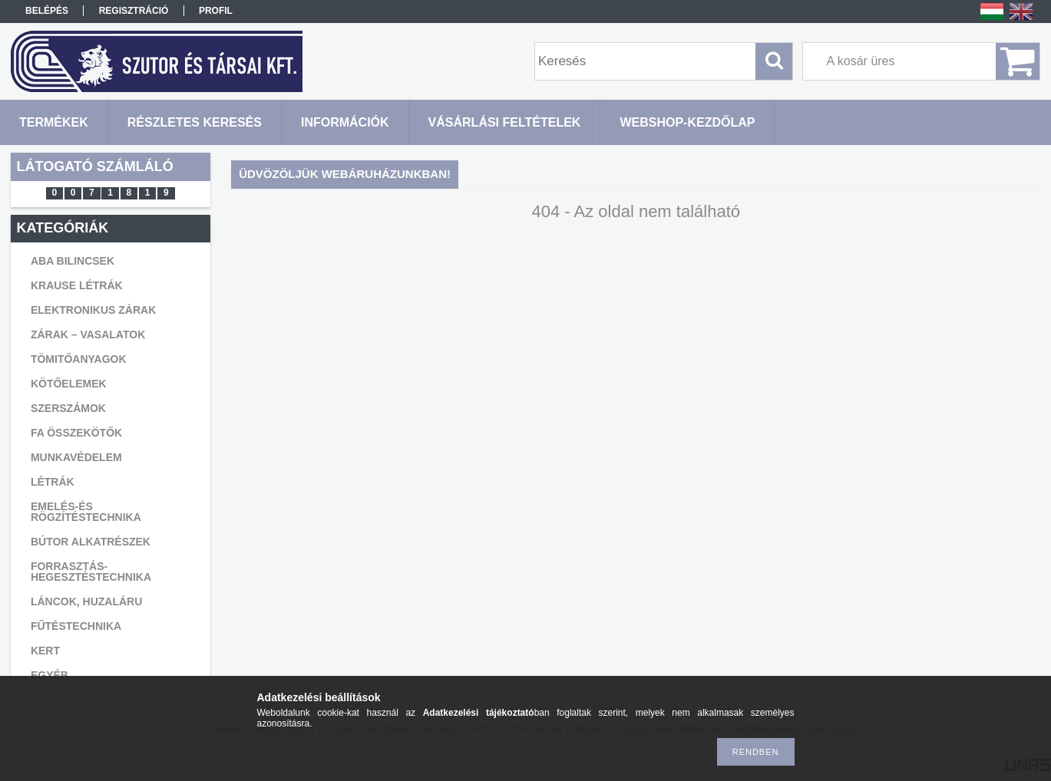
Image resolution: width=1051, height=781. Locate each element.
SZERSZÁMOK (68, 408)
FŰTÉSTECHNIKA (76, 626)
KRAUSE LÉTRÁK (77, 285)
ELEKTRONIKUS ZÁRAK (93, 310)
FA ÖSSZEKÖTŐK (76, 433)
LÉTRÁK (52, 482)
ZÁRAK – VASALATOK (88, 334)
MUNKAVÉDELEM (76, 457)
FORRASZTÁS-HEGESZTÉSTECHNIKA (91, 571)
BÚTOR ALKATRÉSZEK (90, 541)
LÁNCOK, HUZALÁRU (86, 601)
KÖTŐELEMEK (69, 383)
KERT (45, 650)
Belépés (46, 10)
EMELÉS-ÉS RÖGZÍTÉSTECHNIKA (86, 511)
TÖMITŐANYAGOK (79, 359)
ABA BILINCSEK (72, 261)
